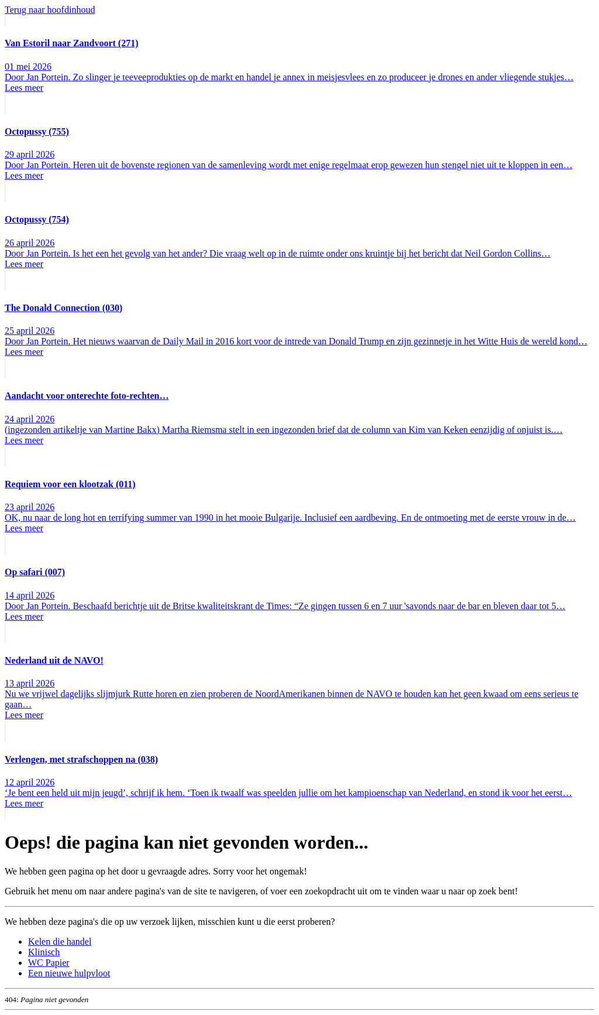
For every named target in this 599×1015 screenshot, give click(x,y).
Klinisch (44, 952)
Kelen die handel (59, 941)
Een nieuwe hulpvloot (69, 973)
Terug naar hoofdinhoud (50, 10)
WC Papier (49, 963)
